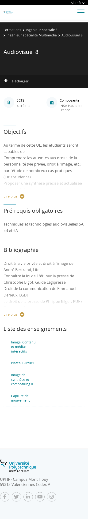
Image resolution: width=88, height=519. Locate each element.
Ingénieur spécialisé (41, 30)
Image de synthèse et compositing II (22, 379)
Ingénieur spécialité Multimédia (32, 35)
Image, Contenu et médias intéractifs (23, 346)
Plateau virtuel (22, 363)
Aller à (77, 2)
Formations (12, 30)
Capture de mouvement (20, 398)
